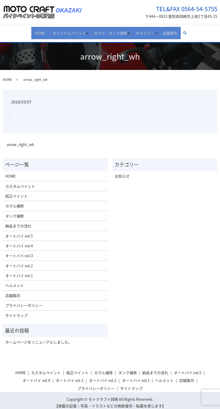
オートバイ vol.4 (19, 241)
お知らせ (122, 172)
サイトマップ (16, 311)
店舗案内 (173, 30)
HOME (36, 30)
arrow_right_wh (20, 140)
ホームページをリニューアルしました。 (38, 338)
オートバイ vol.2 (19, 261)
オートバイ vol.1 (19, 271)
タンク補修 (14, 211)
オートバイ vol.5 (19, 231)
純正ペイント (16, 192)
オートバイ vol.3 (19, 251)
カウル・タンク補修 (109, 30)
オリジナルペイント (65, 30)
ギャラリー (146, 30)
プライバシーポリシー (23, 301)
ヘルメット (14, 281)
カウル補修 (14, 201)
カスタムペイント (20, 182)
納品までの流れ (18, 221)
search (190, 31)
